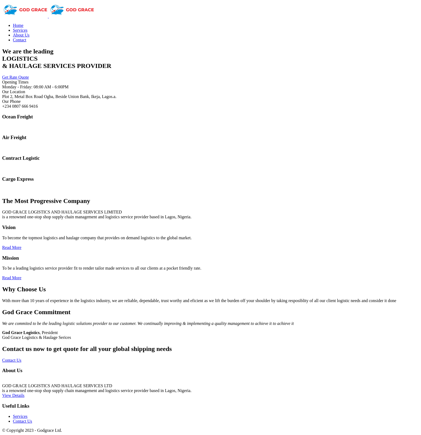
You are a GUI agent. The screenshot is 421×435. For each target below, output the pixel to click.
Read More (11, 247)
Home (18, 25)
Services (20, 30)
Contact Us (11, 360)
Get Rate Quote (15, 77)
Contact (19, 40)
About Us (21, 35)
